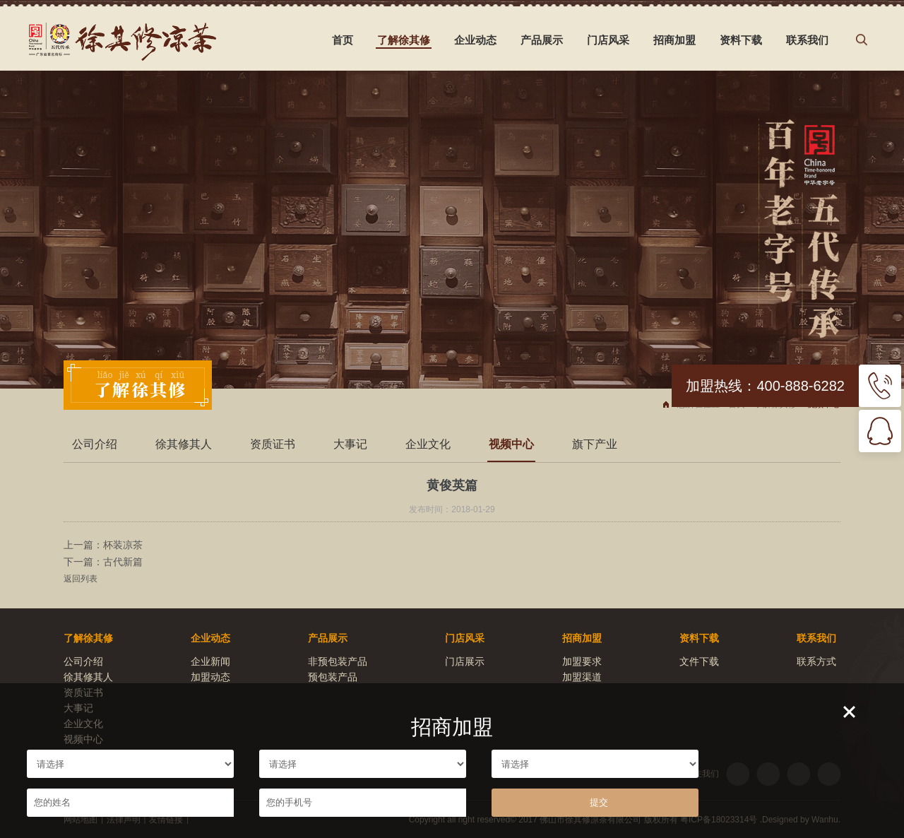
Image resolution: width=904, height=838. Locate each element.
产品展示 (542, 40)
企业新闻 (210, 661)
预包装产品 (332, 677)
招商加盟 (674, 40)
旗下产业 (594, 444)
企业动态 (475, 40)
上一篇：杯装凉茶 (103, 544)
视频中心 (511, 444)
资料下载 (741, 40)
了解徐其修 (403, 40)
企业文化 (428, 444)
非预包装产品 (337, 661)
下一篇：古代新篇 (103, 561)
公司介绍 (94, 444)
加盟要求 (582, 661)
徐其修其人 (183, 444)
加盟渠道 (582, 677)
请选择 (130, 764)
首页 (342, 40)
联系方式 (816, 661)
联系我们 (807, 40)
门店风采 (608, 40)
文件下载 (699, 661)
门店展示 (464, 661)
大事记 (350, 444)
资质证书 (272, 444)
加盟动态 (210, 677)
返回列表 (80, 579)
